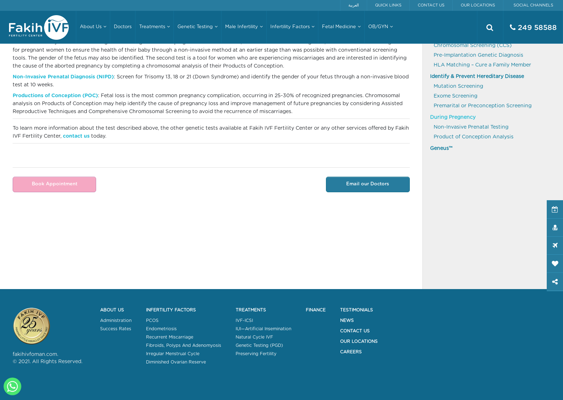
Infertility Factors (171, 310)
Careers (351, 352)
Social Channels (533, 5)
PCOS (152, 320)
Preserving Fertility (256, 354)
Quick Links (388, 5)
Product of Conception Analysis (473, 136)
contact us (76, 136)
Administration (116, 320)
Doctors (123, 27)
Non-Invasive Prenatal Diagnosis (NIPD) (63, 76)
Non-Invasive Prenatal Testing (471, 127)
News (347, 320)
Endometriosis (161, 329)
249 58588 (533, 27)
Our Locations (478, 5)
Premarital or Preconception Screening (483, 105)
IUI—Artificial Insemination (263, 329)
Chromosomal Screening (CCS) (473, 45)
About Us (112, 310)
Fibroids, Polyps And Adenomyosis (183, 345)
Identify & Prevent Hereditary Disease (477, 76)
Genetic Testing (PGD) (259, 345)
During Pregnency (453, 117)
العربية (353, 5)
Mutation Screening (458, 86)
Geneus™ (441, 148)
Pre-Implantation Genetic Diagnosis (478, 55)
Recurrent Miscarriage (169, 337)
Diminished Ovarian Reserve (176, 362)
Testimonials (356, 310)
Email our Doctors (368, 184)
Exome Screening (455, 96)
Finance (316, 310)
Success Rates (115, 329)
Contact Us (431, 5)
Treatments (251, 310)
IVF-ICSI (244, 320)
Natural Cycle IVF (254, 337)
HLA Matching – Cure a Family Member (482, 65)
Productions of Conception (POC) (55, 95)
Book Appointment (54, 184)
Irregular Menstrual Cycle (172, 354)
